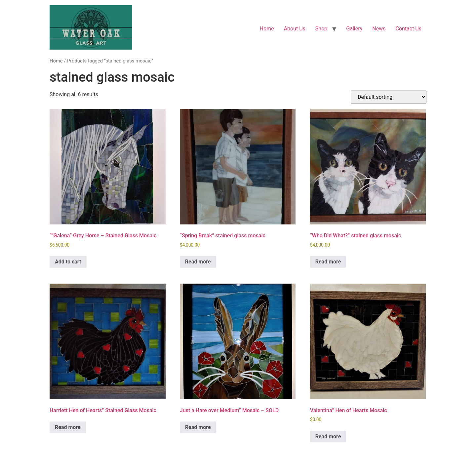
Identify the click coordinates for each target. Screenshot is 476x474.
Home (267, 28)
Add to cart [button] (68, 261)
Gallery (354, 28)
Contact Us (408, 28)
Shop (321, 28)
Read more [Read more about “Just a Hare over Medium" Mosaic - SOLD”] (198, 427)
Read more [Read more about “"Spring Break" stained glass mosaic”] (198, 261)
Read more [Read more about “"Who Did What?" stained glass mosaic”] (328, 261)
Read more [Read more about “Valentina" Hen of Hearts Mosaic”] (328, 436)
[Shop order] (388, 97)
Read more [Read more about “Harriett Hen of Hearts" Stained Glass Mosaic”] (68, 427)
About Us (294, 28)
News (378, 28)
